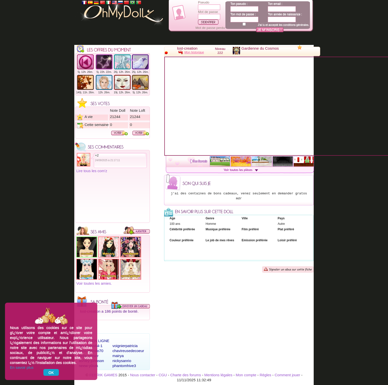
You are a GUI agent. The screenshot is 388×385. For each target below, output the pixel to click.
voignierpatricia (125, 346)
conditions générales (295, 24)
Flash (132, 59)
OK (51, 372)
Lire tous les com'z (91, 171)
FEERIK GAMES (103, 375)
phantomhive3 (124, 366)
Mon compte (246, 375)
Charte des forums (185, 375)
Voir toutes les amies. (94, 283)
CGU (163, 375)
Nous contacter (142, 375)
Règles (265, 375)
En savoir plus (21, 367)
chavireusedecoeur (128, 351)
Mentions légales (218, 375)
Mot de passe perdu (210, 28)
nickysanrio (121, 361)
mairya (118, 356)
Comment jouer (287, 375)
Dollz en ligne (94, 341)
